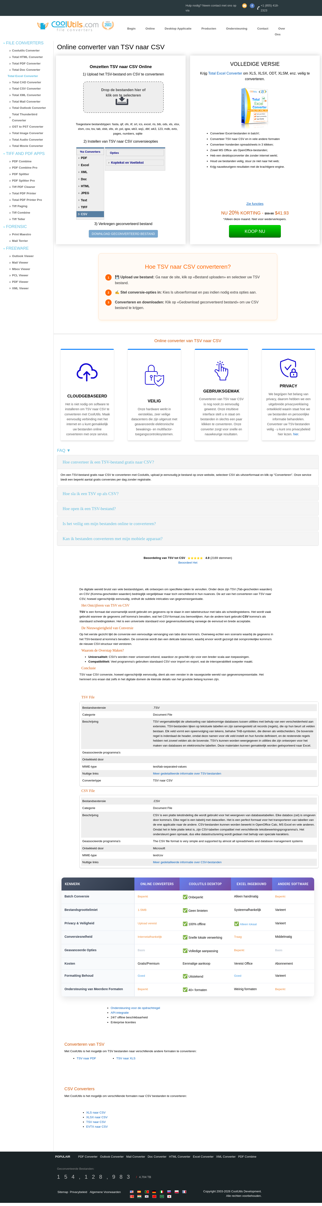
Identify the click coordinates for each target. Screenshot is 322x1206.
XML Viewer (20, 288)
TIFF (84, 207)
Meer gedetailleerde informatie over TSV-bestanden (187, 773)
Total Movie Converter (27, 146)
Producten (208, 28)
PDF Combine (22, 161)
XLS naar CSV (96, 1115)
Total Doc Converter (26, 69)
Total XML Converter (26, 95)
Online (150, 28)
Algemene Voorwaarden (105, 1195)
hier (295, 434)
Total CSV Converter (26, 88)
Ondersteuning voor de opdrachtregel (135, 1011)
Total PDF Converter (26, 63)
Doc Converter (157, 1159)
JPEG (85, 193)
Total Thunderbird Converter (24, 117)
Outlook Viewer (23, 256)
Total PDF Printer (24, 193)
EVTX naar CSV (97, 1130)
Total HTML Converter (27, 57)
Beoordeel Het (187, 562)
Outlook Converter (112, 1159)
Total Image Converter (27, 133)
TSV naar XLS (125, 1061)
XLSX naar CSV (97, 1120)
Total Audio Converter (27, 139)
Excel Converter (203, 1159)
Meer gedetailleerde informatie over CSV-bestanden (187, 862)
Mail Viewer (20, 262)
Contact (262, 28)
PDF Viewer (20, 281)
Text (84, 200)
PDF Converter (87, 1159)
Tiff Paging (20, 206)
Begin (131, 28)
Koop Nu (255, 231)
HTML (85, 186)
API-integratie (120, 1015)
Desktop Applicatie (178, 28)
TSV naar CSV (96, 1125)
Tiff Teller (18, 219)
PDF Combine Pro (24, 167)
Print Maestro (21, 234)
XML (84, 172)
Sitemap (62, 1195)
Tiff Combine (21, 212)
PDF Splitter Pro (23, 180)
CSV (84, 214)
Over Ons (280, 31)
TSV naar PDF (86, 1061)
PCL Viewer (20, 275)
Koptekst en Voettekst (127, 162)
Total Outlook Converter (29, 107)
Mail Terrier (20, 240)
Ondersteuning (236, 28)
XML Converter (226, 1159)
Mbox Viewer (21, 269)
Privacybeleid (78, 1195)
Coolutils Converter (26, 50)
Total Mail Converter (26, 101)
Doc (84, 179)
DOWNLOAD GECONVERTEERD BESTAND (123, 234)
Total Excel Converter (23, 76)
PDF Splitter (20, 174)
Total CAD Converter (26, 82)
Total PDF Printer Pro (27, 200)
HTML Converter (180, 1159)
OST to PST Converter (27, 126)
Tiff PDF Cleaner (23, 187)
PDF (84, 158)
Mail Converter (135, 1159)
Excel (85, 165)
